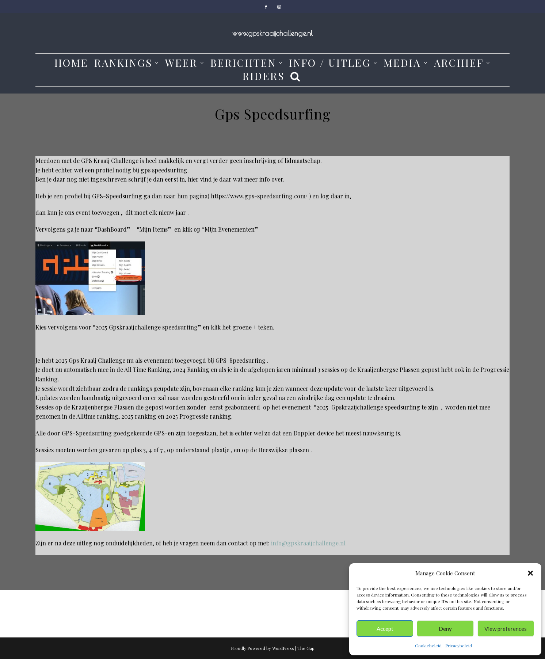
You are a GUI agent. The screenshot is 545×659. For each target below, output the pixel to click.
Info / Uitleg (330, 62)
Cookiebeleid (428, 645)
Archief (459, 62)
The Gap (306, 648)
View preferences (505, 628)
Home (71, 62)
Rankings (123, 62)
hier (193, 179)
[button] (530, 573)
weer (181, 62)
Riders (264, 76)
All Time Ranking (147, 369)
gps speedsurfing (164, 170)
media (402, 62)
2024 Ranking (192, 369)
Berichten (243, 62)
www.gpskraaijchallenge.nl (272, 33)
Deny (445, 628)
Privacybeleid (458, 645)
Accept (385, 628)
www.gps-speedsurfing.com (267, 196)
